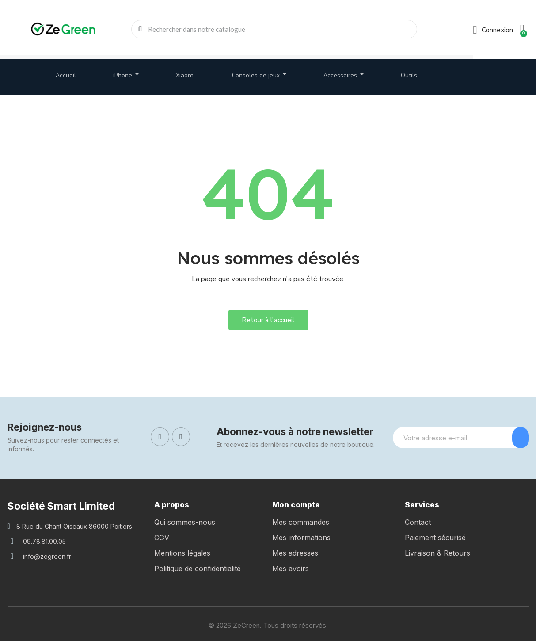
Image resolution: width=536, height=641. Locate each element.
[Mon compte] (493, 30)
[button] (268, 320)
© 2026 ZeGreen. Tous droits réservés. (268, 625)
